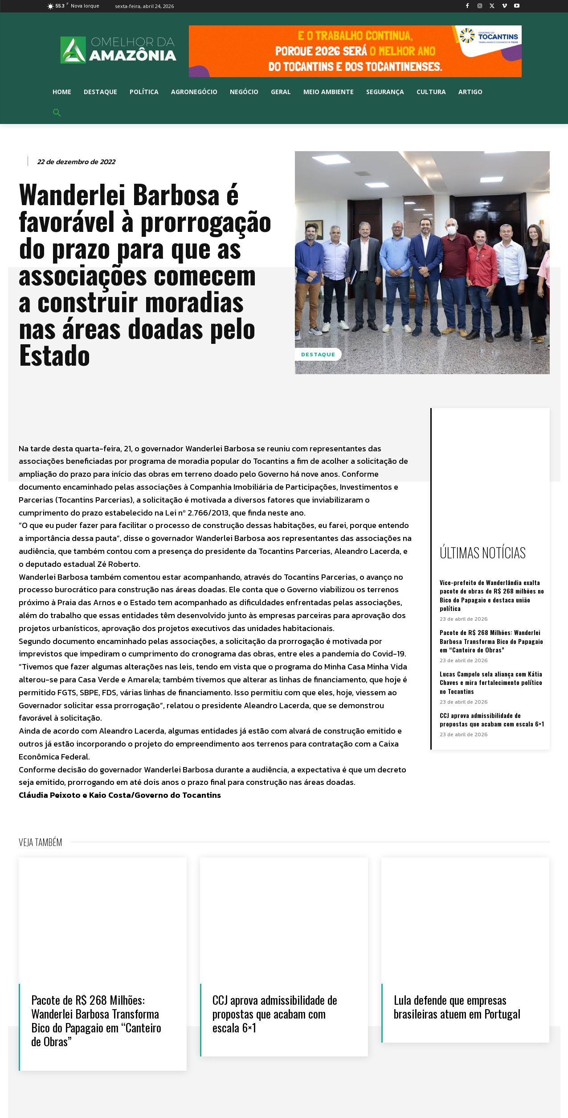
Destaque (318, 354)
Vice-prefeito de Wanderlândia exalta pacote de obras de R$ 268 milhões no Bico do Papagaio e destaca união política (492, 595)
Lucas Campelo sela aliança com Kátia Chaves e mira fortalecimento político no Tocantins (491, 682)
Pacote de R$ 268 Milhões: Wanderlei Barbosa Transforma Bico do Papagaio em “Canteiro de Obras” (491, 640)
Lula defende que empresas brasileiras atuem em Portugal (457, 1006)
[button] (57, 113)
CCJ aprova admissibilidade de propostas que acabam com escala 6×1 (492, 719)
